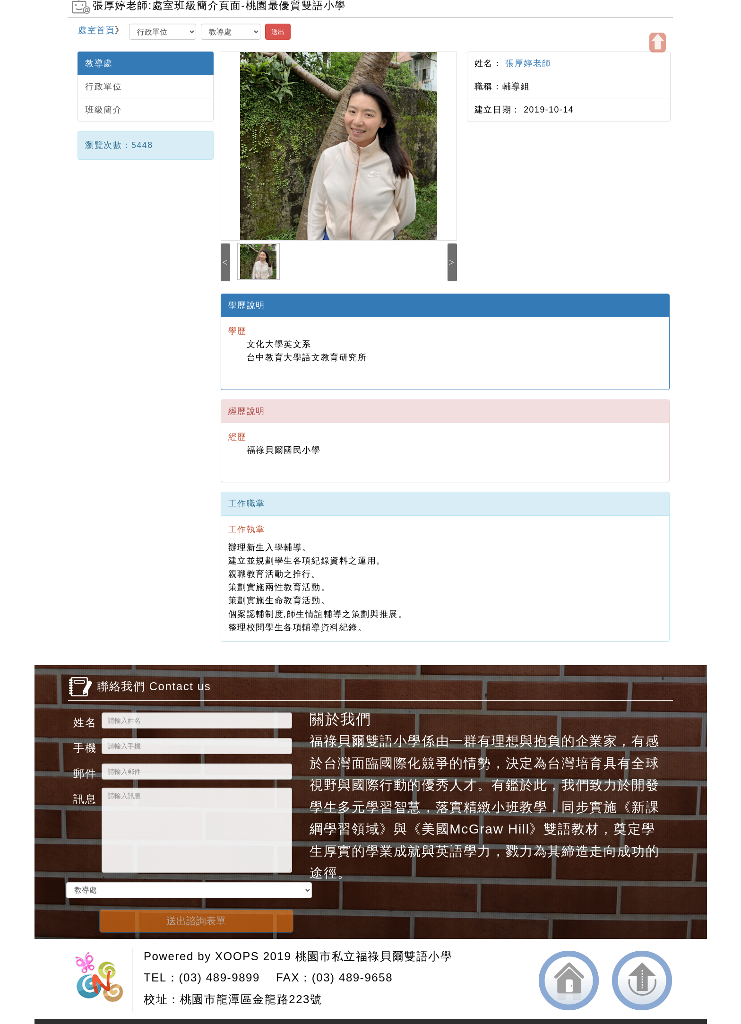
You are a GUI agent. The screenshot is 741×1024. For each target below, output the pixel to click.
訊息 (84, 799)
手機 (84, 748)
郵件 (84, 773)
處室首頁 (96, 30)
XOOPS (237, 956)
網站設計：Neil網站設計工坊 (102, 980)
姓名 (84, 722)
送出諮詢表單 (196, 920)
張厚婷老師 (527, 63)
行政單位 (103, 86)
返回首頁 (569, 980)
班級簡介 (103, 109)
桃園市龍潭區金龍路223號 (251, 999)
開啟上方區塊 (657, 42)
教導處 (99, 63)
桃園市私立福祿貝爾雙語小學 (374, 956)
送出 (277, 31)
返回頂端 (642, 980)
